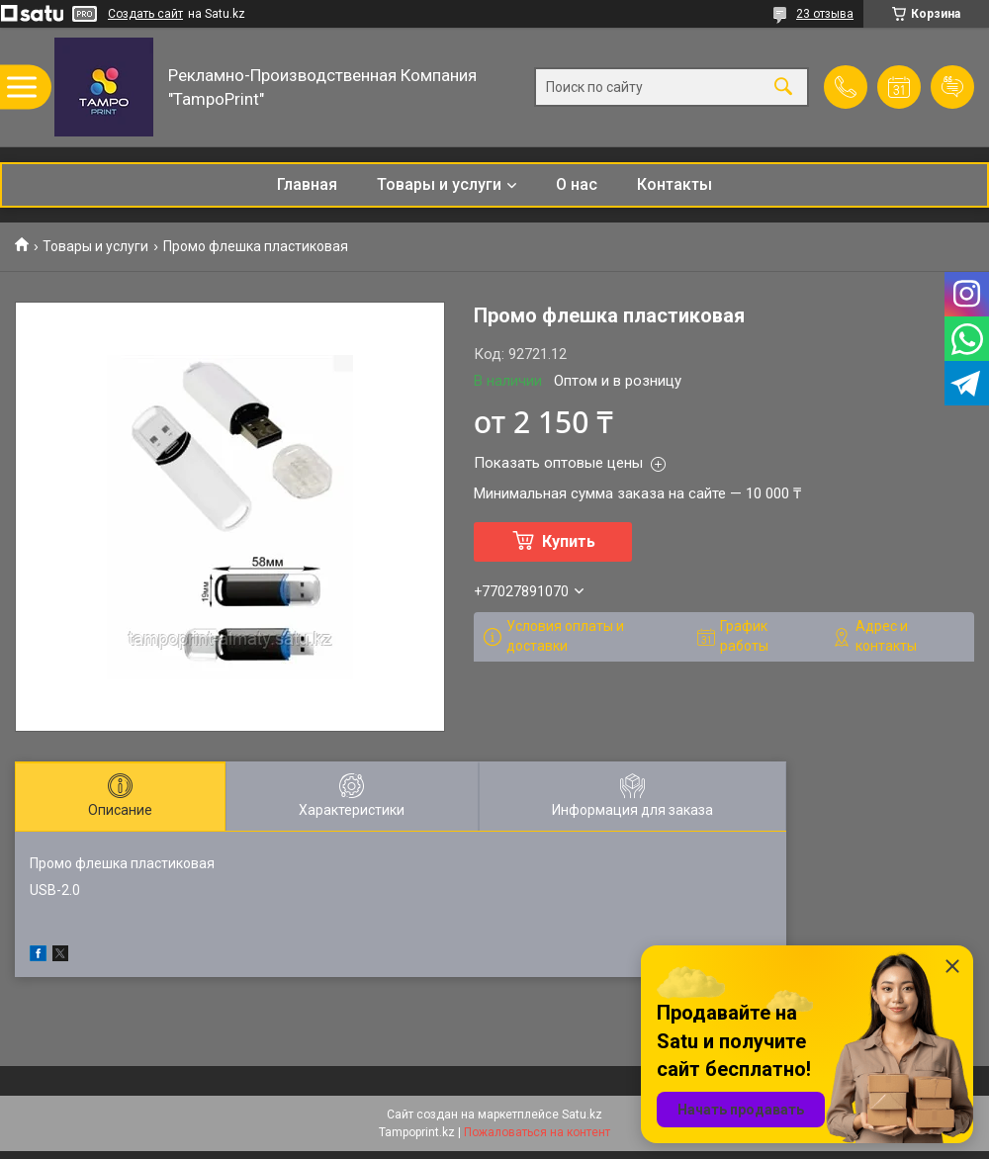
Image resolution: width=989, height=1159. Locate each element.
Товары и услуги (439, 184)
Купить (568, 541)
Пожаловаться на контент (537, 1132)
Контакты (674, 184)
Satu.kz (582, 1114)
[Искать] (783, 87)
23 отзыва (825, 14)
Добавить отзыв (952, 87)
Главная (307, 184)
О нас (576, 184)
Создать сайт (145, 14)
